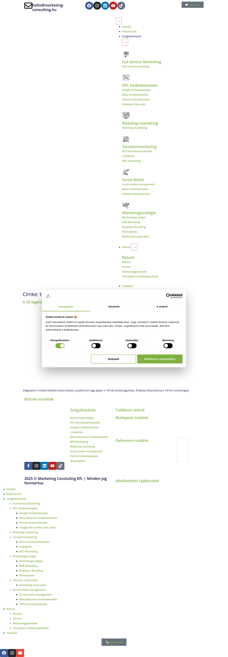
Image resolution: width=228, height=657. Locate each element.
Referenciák (13, 494)
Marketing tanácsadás (32, 585)
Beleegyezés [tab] (66, 306)
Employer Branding (31, 570)
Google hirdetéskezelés (33, 513)
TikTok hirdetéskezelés (33, 522)
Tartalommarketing (25, 537)
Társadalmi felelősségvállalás (31, 628)
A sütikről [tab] (162, 306)
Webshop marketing (140, 123)
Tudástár (11, 633)
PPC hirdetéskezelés (25, 508)
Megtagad (113, 358)
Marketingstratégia (139, 212)
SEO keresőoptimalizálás (34, 542)
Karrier (17, 618)
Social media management (29, 590)
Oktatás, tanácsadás (25, 580)
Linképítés (25, 546)
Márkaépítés (27, 575)
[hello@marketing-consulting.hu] (28, 6)
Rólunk (128, 257)
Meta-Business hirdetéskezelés (38, 518)
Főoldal (10, 489)
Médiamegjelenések (25, 623)
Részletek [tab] (114, 306)
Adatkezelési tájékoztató (137, 480)
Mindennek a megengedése (159, 358)
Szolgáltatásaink (16, 498)
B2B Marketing (28, 566)
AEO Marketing (28, 551)
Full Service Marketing (141, 61)
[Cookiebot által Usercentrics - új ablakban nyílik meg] (169, 296)
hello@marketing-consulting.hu (48, 7)
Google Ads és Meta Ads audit (37, 527)
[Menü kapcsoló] (119, 21)
